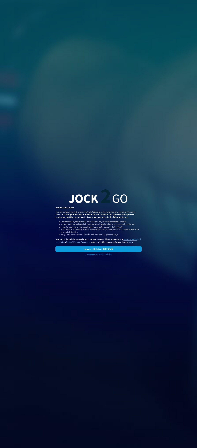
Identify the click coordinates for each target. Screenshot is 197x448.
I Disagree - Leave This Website (98, 254)
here (130, 242)
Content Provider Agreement (78, 242)
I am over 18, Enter (98, 249)
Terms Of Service (130, 239)
